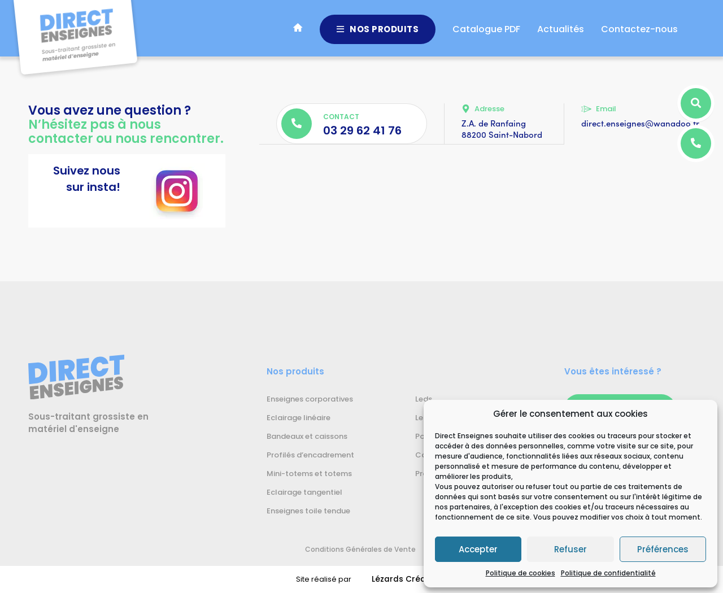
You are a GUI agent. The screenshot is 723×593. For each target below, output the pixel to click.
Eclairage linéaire (298, 418)
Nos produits (378, 34)
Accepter (478, 549)
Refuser (570, 549)
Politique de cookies (520, 573)
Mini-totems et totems (309, 474)
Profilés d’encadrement (310, 455)
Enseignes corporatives (310, 399)
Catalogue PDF (486, 33)
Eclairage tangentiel (304, 492)
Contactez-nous (639, 33)
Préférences (663, 549)
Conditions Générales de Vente (348, 549)
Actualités (560, 33)
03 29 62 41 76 (362, 131)
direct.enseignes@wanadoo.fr (640, 123)
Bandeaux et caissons (307, 436)
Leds (423, 399)
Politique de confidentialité (608, 573)
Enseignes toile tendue (308, 511)
